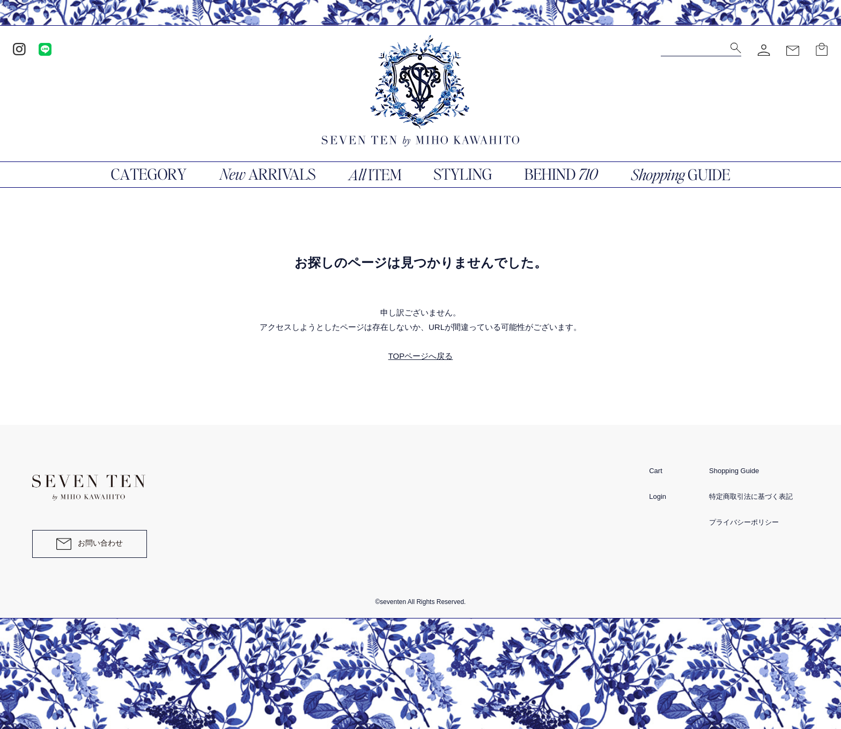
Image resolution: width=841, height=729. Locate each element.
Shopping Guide (734, 471)
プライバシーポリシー (744, 522)
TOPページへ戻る (420, 355)
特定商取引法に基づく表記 (751, 496)
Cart (655, 471)
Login (657, 496)
